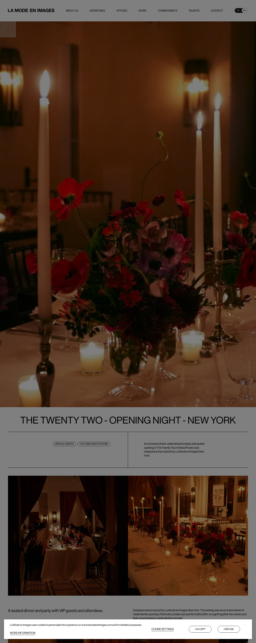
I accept (200, 629)
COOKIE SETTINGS (162, 629)
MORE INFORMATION (22, 632)
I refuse (229, 629)
